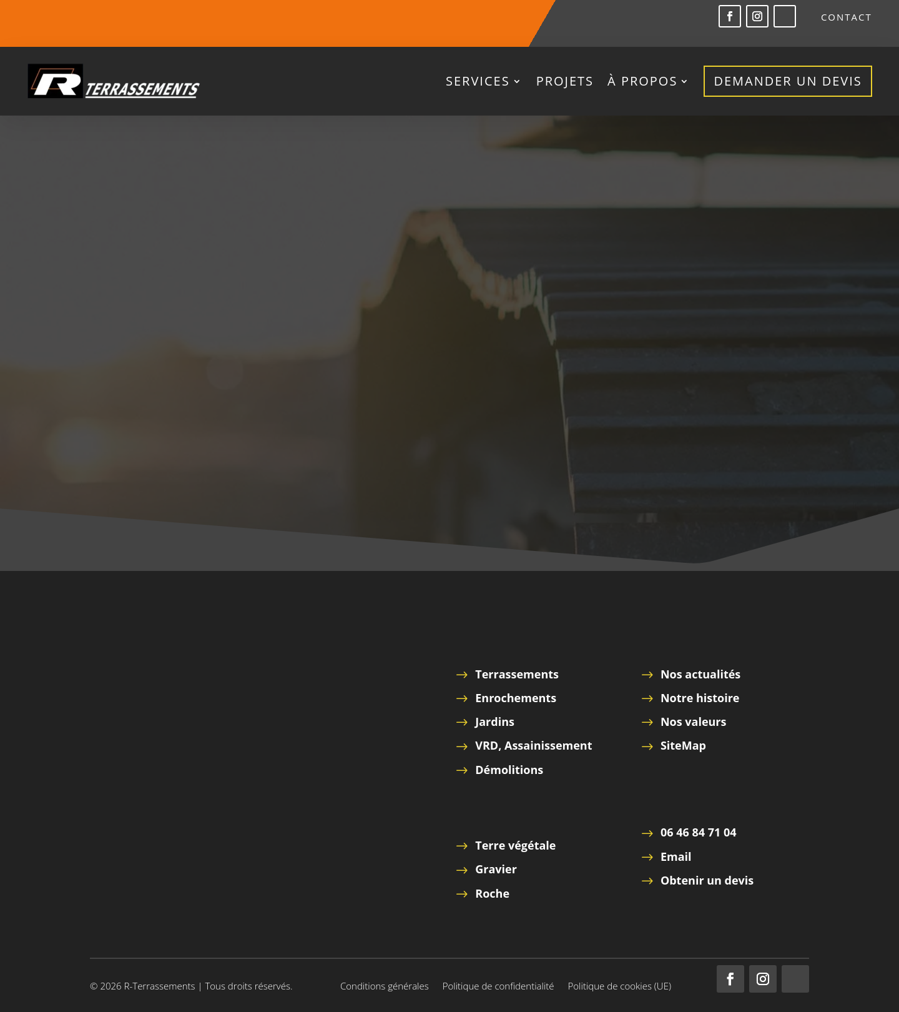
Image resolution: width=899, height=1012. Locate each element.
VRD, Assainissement (533, 745)
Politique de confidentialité (498, 986)
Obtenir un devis (707, 880)
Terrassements (517, 674)
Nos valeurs (694, 721)
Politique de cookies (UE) (619, 986)
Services (478, 80)
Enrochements (515, 697)
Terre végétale (515, 845)
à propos (642, 80)
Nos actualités (700, 674)
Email (676, 856)
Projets (565, 80)
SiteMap (683, 745)
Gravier (496, 868)
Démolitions (509, 769)
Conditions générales (384, 986)
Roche (492, 893)
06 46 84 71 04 (699, 832)
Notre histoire (700, 697)
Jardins (494, 721)
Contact (846, 17)
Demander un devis (788, 80)
